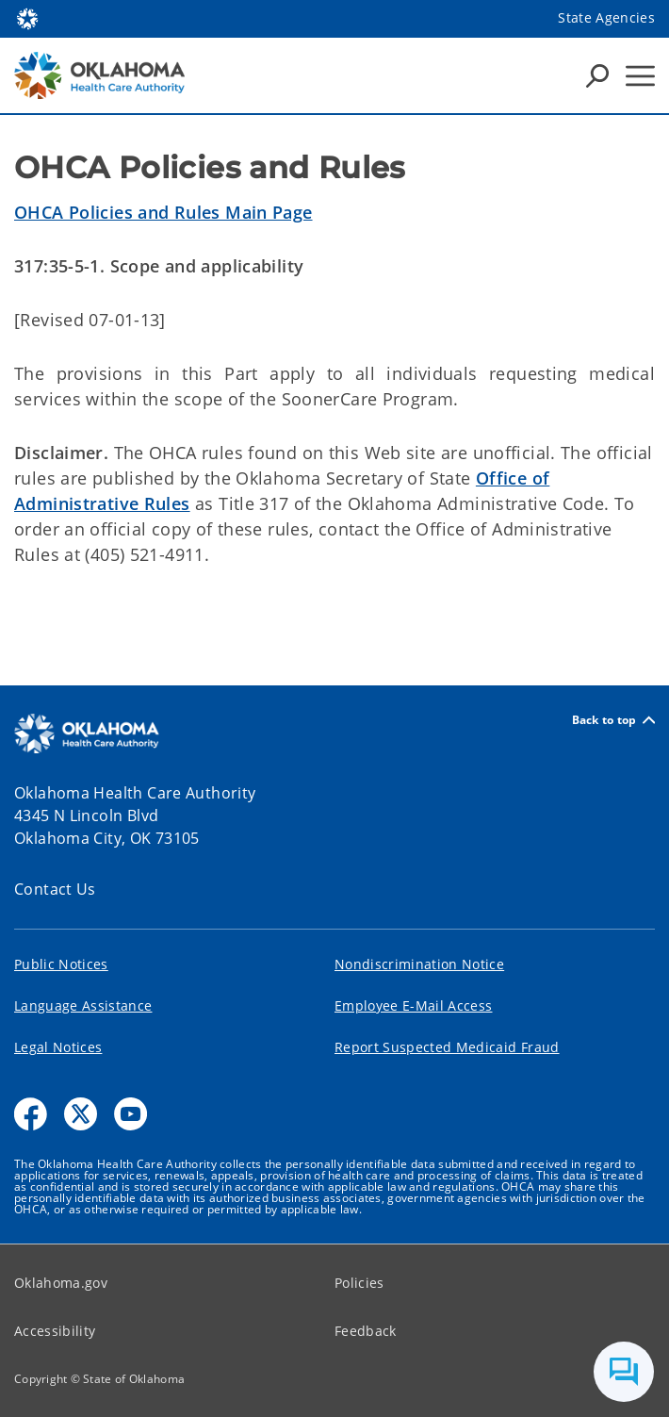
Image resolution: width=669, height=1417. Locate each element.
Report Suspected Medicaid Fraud (447, 1047)
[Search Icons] (597, 75)
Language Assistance (83, 1005)
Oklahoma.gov (60, 1283)
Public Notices (61, 964)
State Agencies (606, 17)
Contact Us (55, 889)
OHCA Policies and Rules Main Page (163, 212)
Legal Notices (58, 1047)
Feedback (365, 1331)
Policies (359, 1283)
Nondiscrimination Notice (419, 964)
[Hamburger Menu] (640, 76)
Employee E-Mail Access (413, 1005)
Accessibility (54, 1331)
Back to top (613, 720)
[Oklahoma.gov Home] (27, 17)
